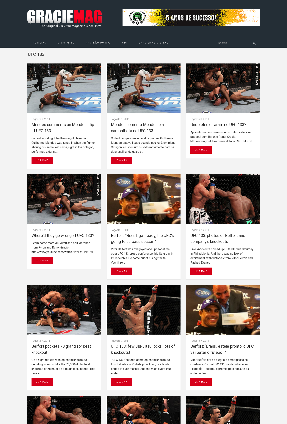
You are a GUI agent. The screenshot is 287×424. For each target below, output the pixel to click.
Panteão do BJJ (98, 42)
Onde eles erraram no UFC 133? (218, 75)
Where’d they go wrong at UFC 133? (63, 136)
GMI (125, 42)
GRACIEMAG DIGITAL (153, 42)
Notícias (39, 42)
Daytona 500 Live (11, 422)
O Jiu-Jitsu (66, 42)
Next (61, 311)
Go (94, 352)
